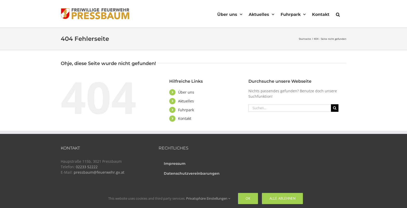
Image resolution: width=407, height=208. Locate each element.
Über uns (186, 92)
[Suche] (334, 108)
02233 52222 (87, 166)
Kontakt (184, 118)
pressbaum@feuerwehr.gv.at (99, 172)
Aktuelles (186, 101)
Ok (248, 198)
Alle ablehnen (282, 198)
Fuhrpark (186, 109)
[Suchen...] (289, 108)
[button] (338, 14)
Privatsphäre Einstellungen (208, 198)
